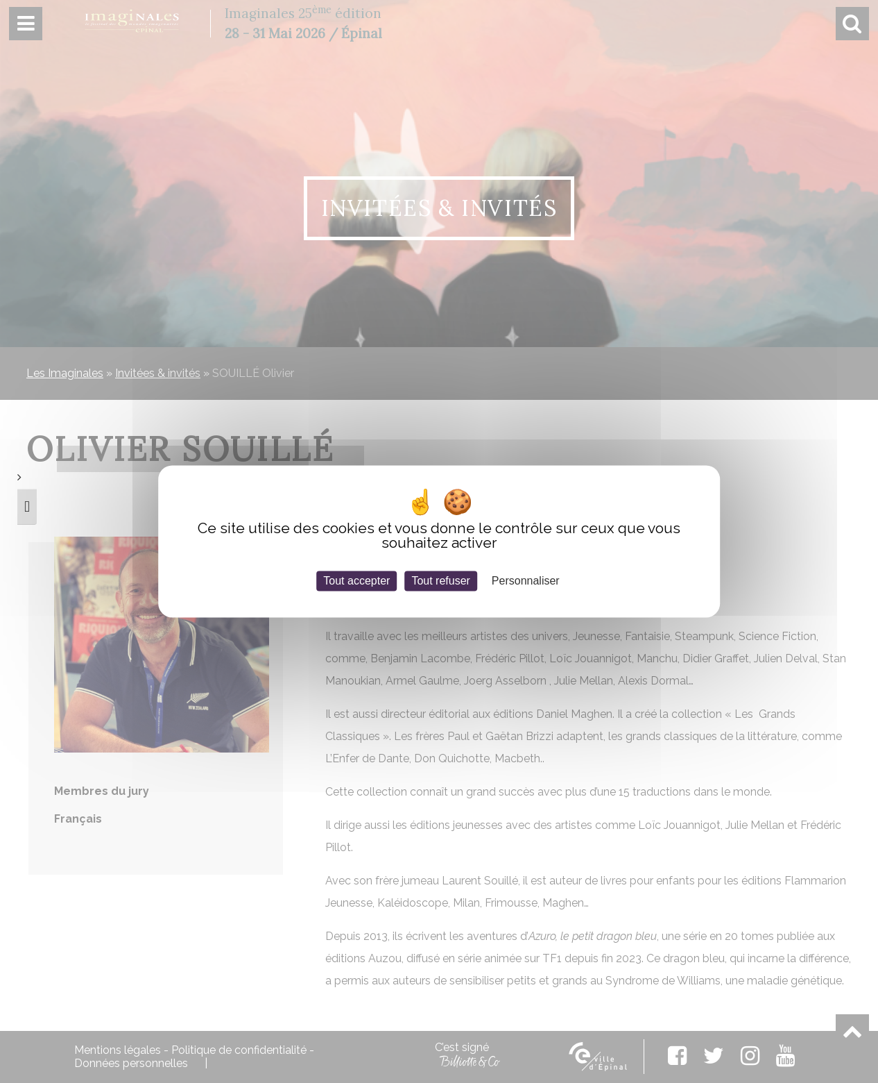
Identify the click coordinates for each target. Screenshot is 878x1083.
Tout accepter (356, 581)
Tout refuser (440, 581)
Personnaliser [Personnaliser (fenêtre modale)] (526, 581)
